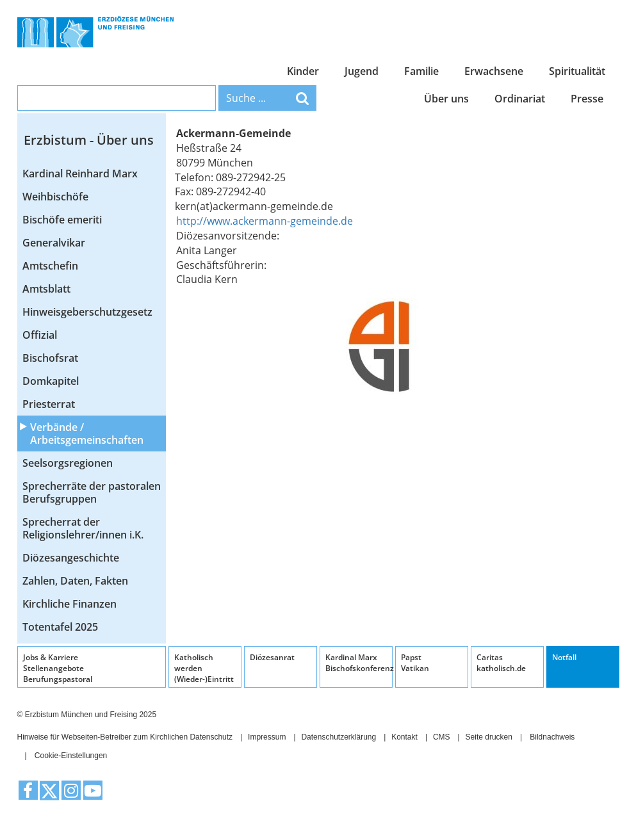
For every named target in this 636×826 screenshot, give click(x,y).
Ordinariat (519, 99)
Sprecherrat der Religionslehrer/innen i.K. (82, 528)
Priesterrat (48, 404)
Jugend (362, 71)
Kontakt (404, 737)
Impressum (267, 737)
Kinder (303, 71)
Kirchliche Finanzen (69, 604)
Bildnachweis (552, 737)
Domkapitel (50, 381)
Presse (587, 99)
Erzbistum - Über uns (89, 140)
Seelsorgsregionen (67, 463)
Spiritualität (577, 71)
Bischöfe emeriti (62, 220)
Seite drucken (489, 737)
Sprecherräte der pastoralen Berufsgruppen (91, 492)
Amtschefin (50, 266)
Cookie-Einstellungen (71, 755)
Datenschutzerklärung (338, 737)
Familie (421, 71)
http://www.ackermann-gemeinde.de (264, 221)
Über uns (446, 99)
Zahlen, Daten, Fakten (75, 581)
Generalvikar (53, 243)
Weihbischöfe (55, 197)
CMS (441, 737)
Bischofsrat (50, 358)
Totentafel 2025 (60, 627)
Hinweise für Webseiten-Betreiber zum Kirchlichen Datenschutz (125, 737)
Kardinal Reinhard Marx (80, 173)
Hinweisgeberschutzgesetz (87, 312)
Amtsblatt (46, 289)
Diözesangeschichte (70, 558)
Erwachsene (493, 71)
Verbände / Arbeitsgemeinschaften (86, 433)
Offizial (39, 335)
